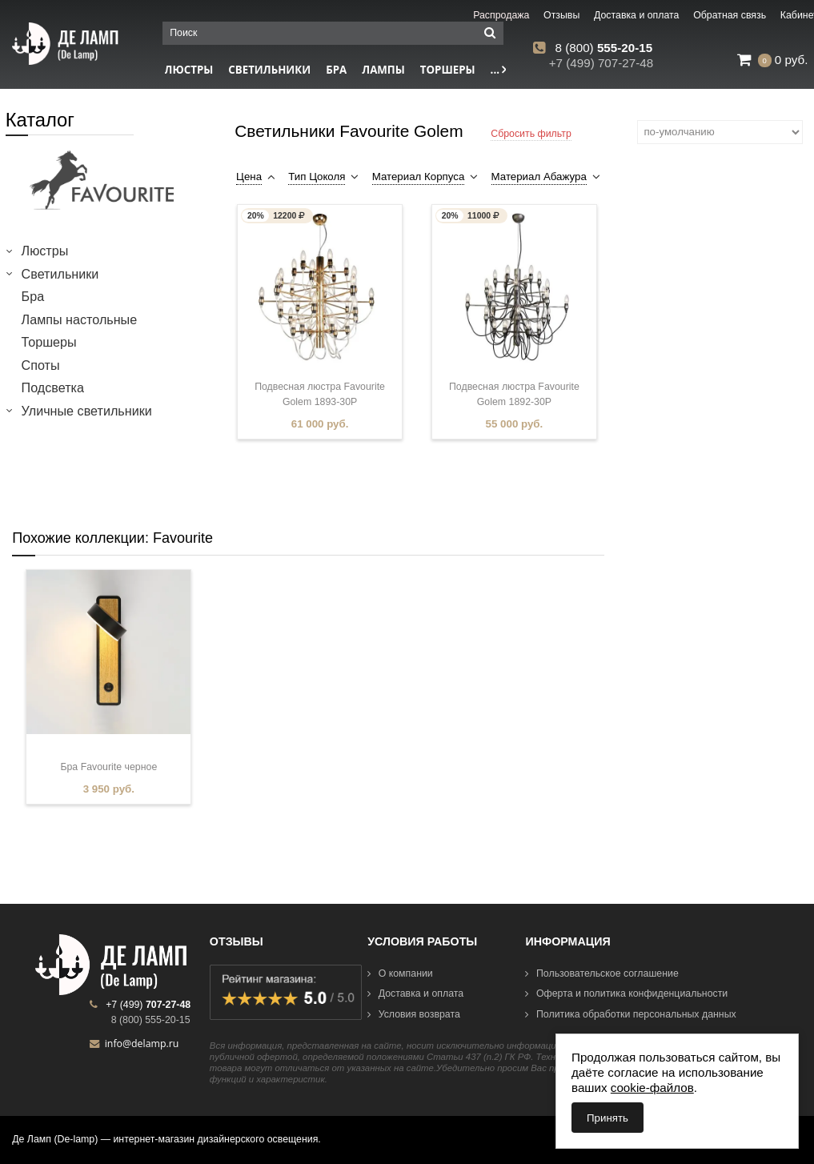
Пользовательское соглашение (601, 973)
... (499, 69)
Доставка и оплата (415, 993)
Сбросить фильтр (531, 133)
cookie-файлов (652, 1087)
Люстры (45, 250)
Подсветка (53, 387)
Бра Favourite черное (108, 767)
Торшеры (447, 69)
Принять (607, 1118)
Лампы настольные (80, 319)
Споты (41, 365)
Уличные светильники (87, 410)
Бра (336, 69)
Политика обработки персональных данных (630, 1014)
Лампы (383, 69)
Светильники (269, 69)
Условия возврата (413, 1014)
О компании (400, 973)
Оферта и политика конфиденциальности (626, 993)
